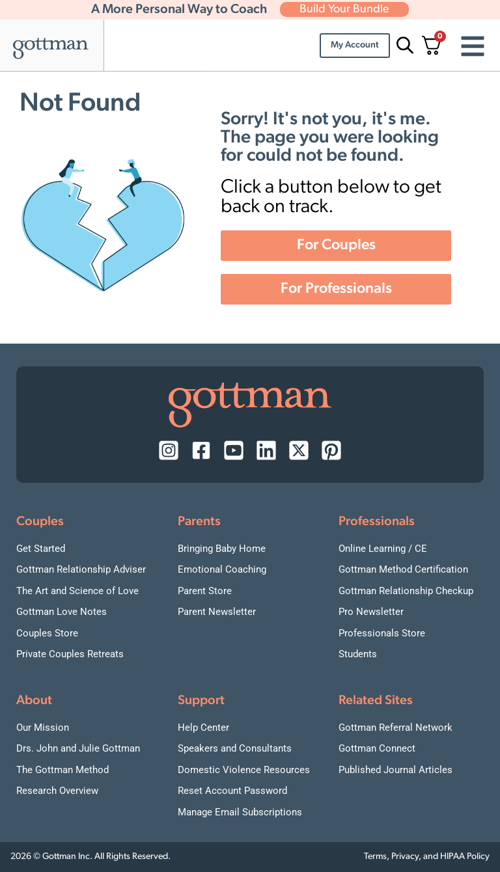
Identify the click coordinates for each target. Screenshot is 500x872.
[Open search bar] (403, 45)
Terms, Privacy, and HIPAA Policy (427, 857)
